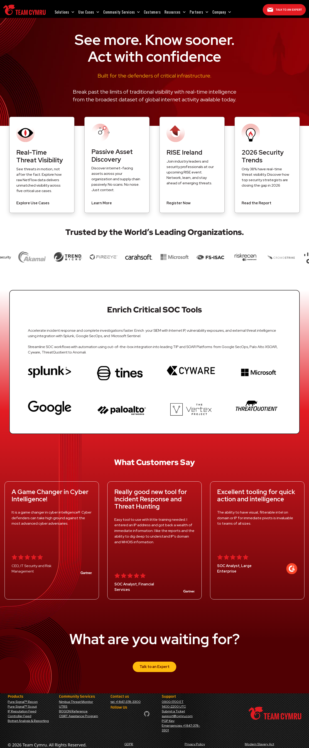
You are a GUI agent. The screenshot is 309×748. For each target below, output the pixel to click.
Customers (152, 12)
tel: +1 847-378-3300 (125, 702)
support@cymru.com (177, 716)
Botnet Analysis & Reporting (28, 721)
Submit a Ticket (173, 711)
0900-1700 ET (173, 702)
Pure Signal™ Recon (23, 702)
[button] (64, 12)
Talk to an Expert (154, 666)
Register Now (179, 203)
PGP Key (168, 721)
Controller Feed (19, 716)
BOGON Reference (73, 711)
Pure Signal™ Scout (22, 706)
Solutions (62, 12)
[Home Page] (24, 10)
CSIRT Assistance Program (78, 716)
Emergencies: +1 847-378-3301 (181, 728)
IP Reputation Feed (22, 711)
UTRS (63, 706)
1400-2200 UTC (174, 706)
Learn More (101, 203)
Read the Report (256, 203)
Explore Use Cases (32, 203)
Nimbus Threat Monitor (76, 702)
